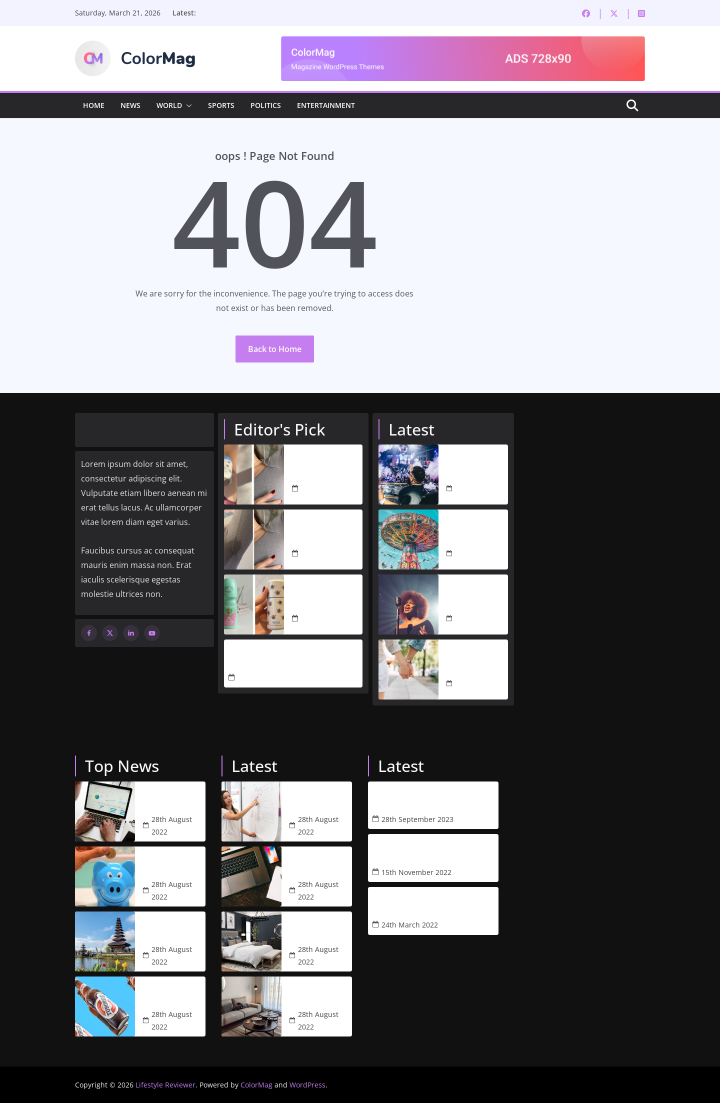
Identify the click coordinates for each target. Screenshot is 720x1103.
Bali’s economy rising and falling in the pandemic (173, 929)
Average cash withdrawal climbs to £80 (167, 864)
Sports (221, 105)
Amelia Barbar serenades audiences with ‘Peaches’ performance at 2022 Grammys (476, 592)
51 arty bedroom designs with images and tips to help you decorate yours (318, 929)
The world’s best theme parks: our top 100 (477, 527)
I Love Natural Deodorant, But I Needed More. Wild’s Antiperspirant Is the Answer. (323, 533)
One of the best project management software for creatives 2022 (318, 864)
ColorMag (256, 1085)
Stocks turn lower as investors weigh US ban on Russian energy (172, 799)
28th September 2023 (418, 819)
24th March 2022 (410, 925)
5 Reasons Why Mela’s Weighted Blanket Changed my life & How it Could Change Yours (416, 905)
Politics (265, 105)
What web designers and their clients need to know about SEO (315, 799)
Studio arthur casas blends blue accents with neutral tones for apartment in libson (314, 994)
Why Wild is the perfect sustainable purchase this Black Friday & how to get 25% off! (416, 852)
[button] (187, 105)
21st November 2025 (272, 677)
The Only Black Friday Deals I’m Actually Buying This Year (275, 657)
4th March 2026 (327, 489)
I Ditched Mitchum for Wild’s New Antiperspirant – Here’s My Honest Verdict (327, 598)
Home (93, 105)
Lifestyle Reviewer (166, 1085)
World (169, 105)
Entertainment (326, 105)
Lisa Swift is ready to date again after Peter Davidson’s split (475, 657)
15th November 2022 (417, 872)
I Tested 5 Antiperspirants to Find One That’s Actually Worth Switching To (326, 468)
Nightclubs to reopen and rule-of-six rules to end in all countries (476, 462)
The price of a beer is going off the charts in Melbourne (173, 994)
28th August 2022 (475, 489)
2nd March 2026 (328, 619)
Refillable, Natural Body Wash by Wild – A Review (416, 799)
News (130, 105)
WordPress (308, 1085)
